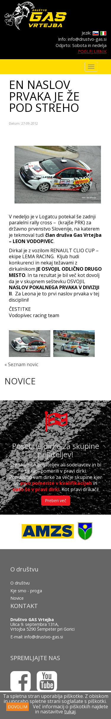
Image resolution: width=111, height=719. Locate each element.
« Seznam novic (21, 364)
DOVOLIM (17, 706)
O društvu (20, 583)
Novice (17, 598)
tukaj (69, 711)
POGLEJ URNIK (92, 51)
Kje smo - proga (26, 590)
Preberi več (56, 500)
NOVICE (20, 381)
